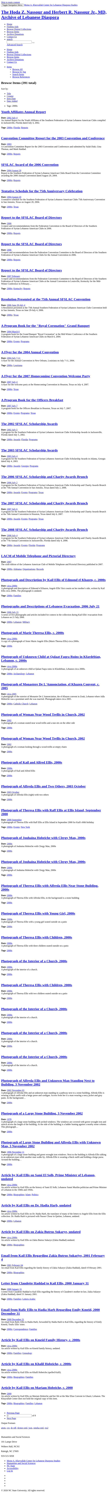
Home (9, 24)
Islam (28, 1194)
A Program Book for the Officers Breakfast (32, 400)
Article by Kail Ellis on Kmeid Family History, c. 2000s (40, 1340)
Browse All (17, 69)
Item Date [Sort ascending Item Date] (11, 98)
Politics (35, 1194)
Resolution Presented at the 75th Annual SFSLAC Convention (45, 299)
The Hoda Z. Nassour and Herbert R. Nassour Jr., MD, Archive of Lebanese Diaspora (54, 15)
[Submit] (33, 42)
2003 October (13, 792)
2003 (9, 144)
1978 (9, 1119)
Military (26, 622)
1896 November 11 (15, 1152)
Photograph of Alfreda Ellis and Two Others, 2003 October (43, 786)
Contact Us (12, 37)
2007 (9, 562)
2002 (9, 720)
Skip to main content (10, 2)
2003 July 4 (12, 456)
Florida (16, 127)
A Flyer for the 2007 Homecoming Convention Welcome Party (45, 376)
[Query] (19, 42)
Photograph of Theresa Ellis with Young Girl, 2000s (38, 913)
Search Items (18, 74)
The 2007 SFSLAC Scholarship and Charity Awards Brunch (44, 503)
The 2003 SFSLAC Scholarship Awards (29, 450)
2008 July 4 (12, 535)
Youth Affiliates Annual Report (23, 112)
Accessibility (13, 1468)
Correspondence (20, 1329)
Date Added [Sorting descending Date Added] (12, 101)
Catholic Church (20, 704)
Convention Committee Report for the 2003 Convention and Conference (53, 138)
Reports (24, 127)
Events (16, 341)
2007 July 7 (12, 406)
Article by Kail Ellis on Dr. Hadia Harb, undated (36, 1205)
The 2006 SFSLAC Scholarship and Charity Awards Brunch (44, 476)
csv (8, 1428)
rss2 (46, 1428)
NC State (11, 1466)
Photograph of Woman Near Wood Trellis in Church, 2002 (43, 714)
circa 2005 (11, 694)
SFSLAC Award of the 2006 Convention (29, 164)
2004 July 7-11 (13, 358)
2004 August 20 (14, 170)
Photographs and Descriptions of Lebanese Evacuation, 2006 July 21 (50, 606)
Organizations (29, 569)
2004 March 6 (13, 331)
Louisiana (17, 365)
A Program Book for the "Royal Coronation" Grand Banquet (45, 325)
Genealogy (27, 1353)
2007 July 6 (12, 509)
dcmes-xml (22, 1428)
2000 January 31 (14, 1289)
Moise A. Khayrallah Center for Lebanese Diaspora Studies (33, 1461)
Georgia (24, 466)
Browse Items (13, 32)
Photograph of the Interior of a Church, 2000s (34, 961)
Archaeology (19, 673)
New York (25, 827)
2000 (9, 1393)
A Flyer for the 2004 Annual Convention (30, 352)
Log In (10, 1471)
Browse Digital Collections (19, 29)
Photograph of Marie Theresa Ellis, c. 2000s (32, 633)
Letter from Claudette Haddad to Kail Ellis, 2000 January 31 (45, 1283)
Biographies (18, 1194)
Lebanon (17, 622)
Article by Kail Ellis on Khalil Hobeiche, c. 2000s (36, 1364)
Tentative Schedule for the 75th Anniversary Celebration (42, 191)
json (30, 1428)
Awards (16, 439)
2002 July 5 (12, 430)
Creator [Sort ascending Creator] (10, 96)
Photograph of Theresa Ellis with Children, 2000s (36, 937)
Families (17, 595)
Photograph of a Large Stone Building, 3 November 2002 (42, 1113)
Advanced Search (14, 45)
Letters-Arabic (28, 1299)
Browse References (21, 77)
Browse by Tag (19, 72)
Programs (25, 341)
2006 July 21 (13, 612)
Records (40, 569)
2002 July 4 (12, 118)
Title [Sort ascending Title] (9, 93)
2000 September (14, 820)
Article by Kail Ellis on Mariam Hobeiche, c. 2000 (37, 1387)
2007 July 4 (12, 382)
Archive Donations (15, 34)
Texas (16, 207)
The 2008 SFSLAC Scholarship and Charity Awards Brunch (44, 529)
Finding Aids (12, 26)
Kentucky (17, 288)
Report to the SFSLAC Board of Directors (31, 217)
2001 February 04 (15, 1265)
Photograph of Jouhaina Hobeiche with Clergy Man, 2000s (43, 838)
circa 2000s (12, 586)
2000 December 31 (15, 1319)
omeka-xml (38, 1428)
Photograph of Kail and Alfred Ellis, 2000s (31, 762)
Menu (12, 5)
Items (9, 67)
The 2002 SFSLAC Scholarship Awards (29, 424)
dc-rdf (13, 1428)
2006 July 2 (12, 482)
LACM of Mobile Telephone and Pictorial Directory (38, 556)
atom (3, 1428)
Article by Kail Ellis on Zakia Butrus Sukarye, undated (41, 1232)
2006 (9, 223)
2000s (9, 127)
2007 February (13, 276)
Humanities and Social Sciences (21, 1463)
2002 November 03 (15, 1090)
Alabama (17, 569)
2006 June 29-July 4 (16, 305)
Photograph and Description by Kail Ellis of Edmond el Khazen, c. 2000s (53, 580)
